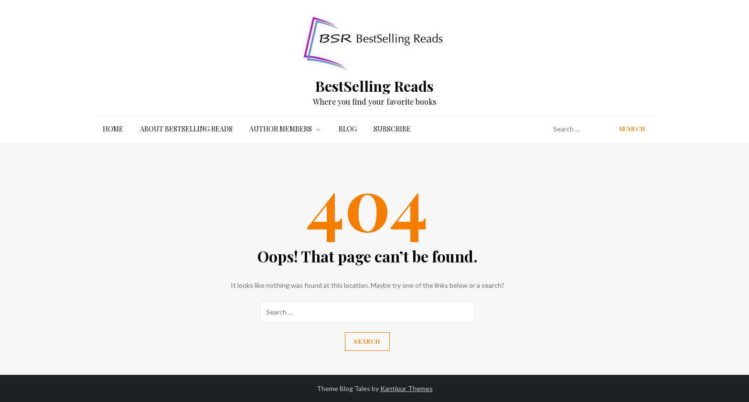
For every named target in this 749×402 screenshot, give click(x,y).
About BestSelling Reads (186, 128)
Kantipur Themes (406, 388)
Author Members (285, 128)
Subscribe (392, 128)
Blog (348, 128)
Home (113, 128)
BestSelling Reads (374, 86)
